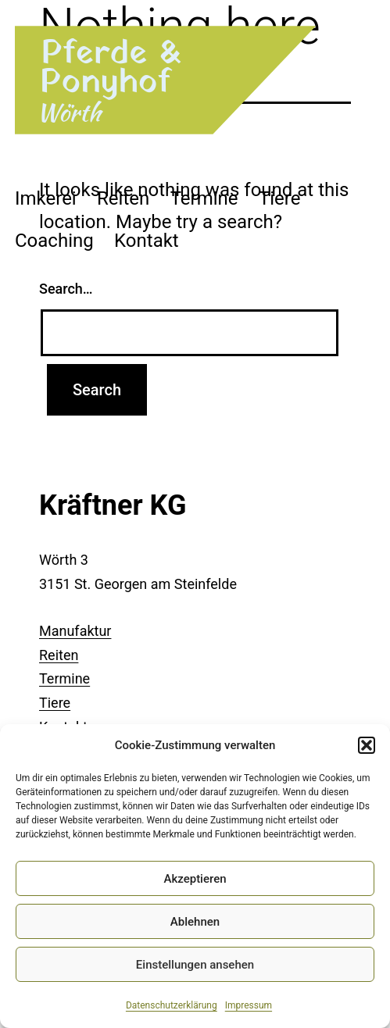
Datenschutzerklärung (171, 1005)
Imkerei (46, 198)
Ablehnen (195, 922)
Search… (66, 288)
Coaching (54, 241)
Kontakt (146, 241)
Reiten (123, 198)
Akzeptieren (194, 879)
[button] (366, 745)
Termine (204, 198)
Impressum (248, 1005)
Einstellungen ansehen (195, 965)
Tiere (280, 198)
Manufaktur (75, 631)
